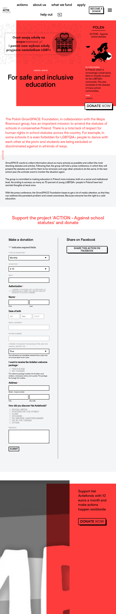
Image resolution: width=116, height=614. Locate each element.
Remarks (12, 428)
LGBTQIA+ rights (41, 70)
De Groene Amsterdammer (27, 418)
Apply (81, 5)
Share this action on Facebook (87, 249)
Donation (14, 264)
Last (31, 306)
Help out (46, 14)
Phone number (15, 334)
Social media (19, 410)
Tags (88, 96)
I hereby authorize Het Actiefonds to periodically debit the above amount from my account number (29, 291)
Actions (22, 5)
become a (96, 10)
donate (98, 106)
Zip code (32, 401)
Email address (16, 322)
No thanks (18, 371)
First (10, 306)
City (10, 401)
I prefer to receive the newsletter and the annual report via (28, 345)
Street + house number (16, 392)
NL (60, 15)
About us (39, 5)
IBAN (11, 275)
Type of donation (17, 253)
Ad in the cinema (22, 421)
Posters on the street (25, 412)
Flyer (15, 414)
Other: (16, 423)
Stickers (17, 416)
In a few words (92, 67)
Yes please (18, 369)
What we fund (61, 5)
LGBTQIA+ (89, 98)
